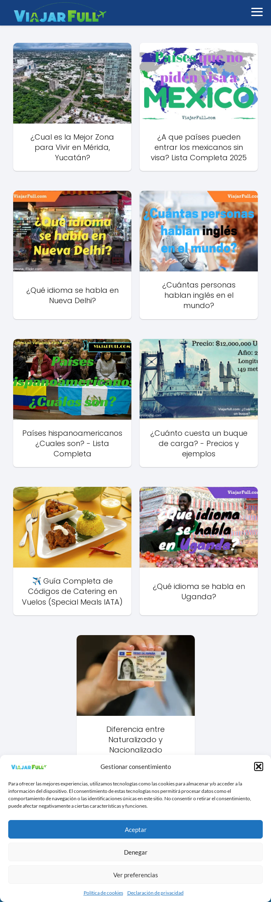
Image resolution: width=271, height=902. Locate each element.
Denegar (135, 852)
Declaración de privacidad (155, 893)
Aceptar (136, 829)
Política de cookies (103, 893)
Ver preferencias (135, 875)
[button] (259, 766)
